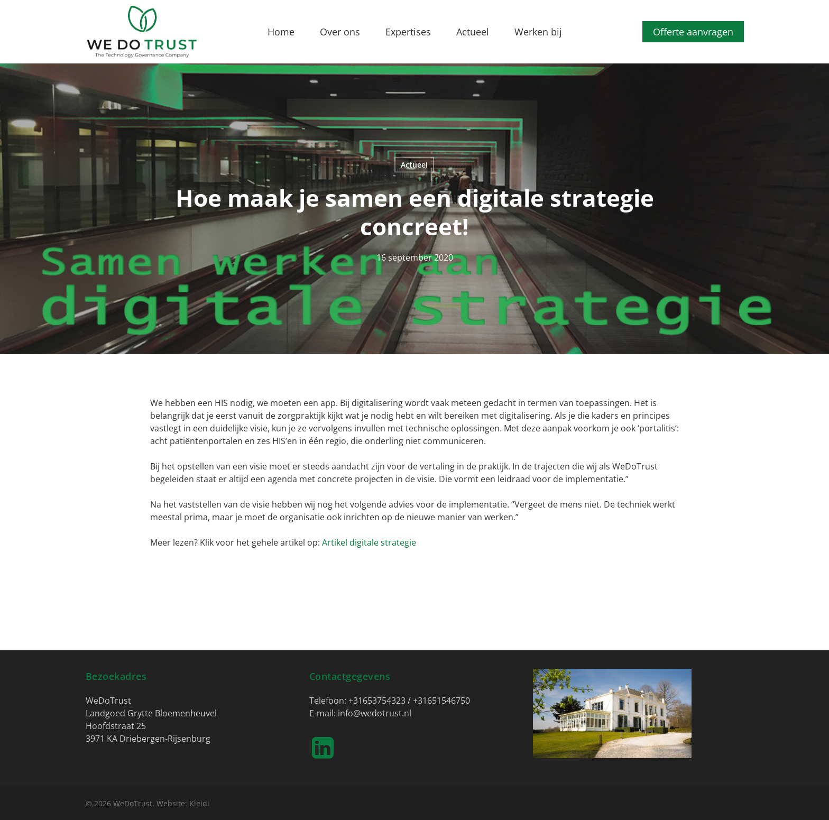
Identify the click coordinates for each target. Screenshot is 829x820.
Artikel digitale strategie (369, 542)
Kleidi (199, 803)
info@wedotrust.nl (374, 713)
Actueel (414, 165)
